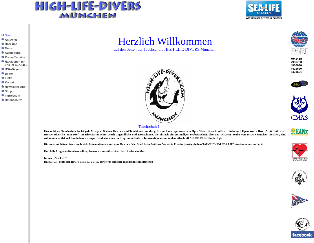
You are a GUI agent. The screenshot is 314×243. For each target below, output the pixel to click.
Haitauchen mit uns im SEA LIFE (16, 63)
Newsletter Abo (15, 86)
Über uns (11, 44)
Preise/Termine (15, 57)
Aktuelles (11, 39)
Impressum (12, 95)
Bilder (9, 73)
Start (8, 35)
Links (8, 78)
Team (8, 48)
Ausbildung (13, 52)
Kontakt (10, 82)
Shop (8, 91)
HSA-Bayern (13, 69)
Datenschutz (13, 100)
